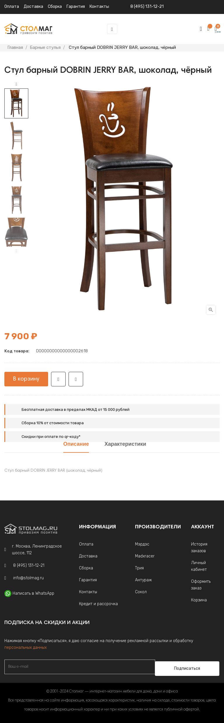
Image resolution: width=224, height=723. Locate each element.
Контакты (88, 591)
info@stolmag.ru (28, 577)
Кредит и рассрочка (98, 603)
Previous (16, 251)
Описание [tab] (76, 444)
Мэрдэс (142, 544)
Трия (139, 568)
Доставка (33, 6)
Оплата (11, 6)
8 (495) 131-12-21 (147, 6)
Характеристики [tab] (125, 444)
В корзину (26, 379)
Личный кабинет (199, 566)
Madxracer (145, 556)
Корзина (199, 600)
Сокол (141, 591)
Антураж (143, 580)
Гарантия (88, 580)
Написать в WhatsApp (33, 593)
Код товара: (16, 351)
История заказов (199, 547)
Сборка (55, 6)
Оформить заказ (201, 585)
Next (16, 84)
